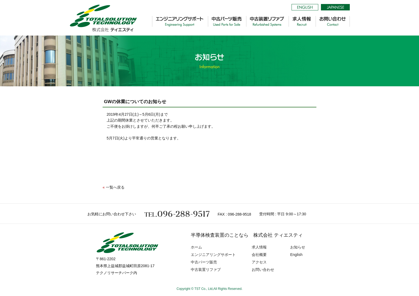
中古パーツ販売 (204, 262)
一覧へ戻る (115, 187)
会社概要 (259, 254)
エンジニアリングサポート (213, 254)
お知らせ (297, 247)
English (296, 254)
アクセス (259, 262)
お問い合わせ (263, 269)
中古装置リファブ (206, 269)
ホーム (196, 247)
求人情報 (259, 247)
